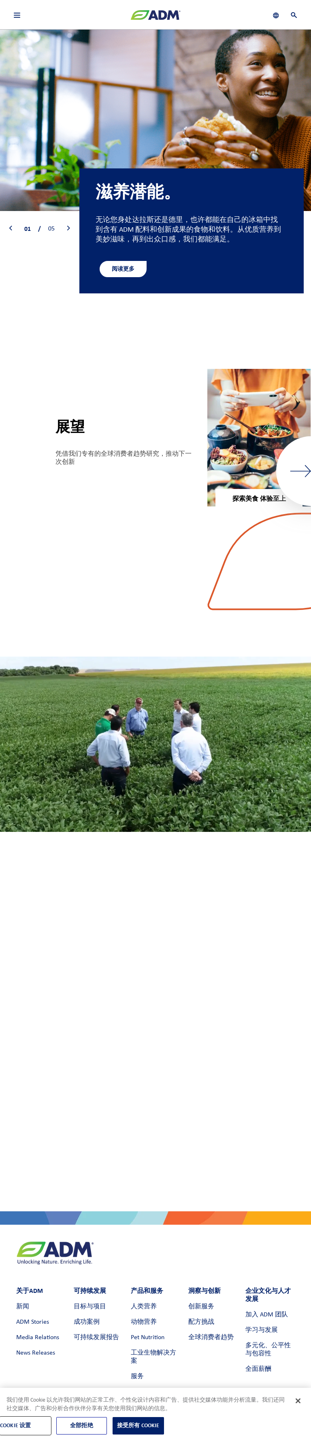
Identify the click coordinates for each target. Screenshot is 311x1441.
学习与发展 (261, 1330)
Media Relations (37, 1337)
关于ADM (29, 1291)
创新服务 (201, 1306)
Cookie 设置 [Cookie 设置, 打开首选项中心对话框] (15, 1425)
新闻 (22, 1306)
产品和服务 (147, 1291)
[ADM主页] (155, 18)
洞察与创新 (204, 1291)
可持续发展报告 (96, 1337)
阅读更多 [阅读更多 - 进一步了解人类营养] (123, 268)
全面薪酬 (258, 1369)
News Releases (35, 1353)
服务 (137, 1376)
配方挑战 (201, 1322)
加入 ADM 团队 (266, 1315)
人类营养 (144, 1306)
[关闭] (298, 1401)
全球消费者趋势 (211, 1337)
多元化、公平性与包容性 (268, 1349)
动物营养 (144, 1322)
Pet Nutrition (147, 1337)
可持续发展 (90, 1291)
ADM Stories (32, 1322)
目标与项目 (90, 1306)
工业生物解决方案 (153, 1357)
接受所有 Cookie (138, 1425)
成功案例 (87, 1322)
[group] (259, 437)
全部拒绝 (81, 1425)
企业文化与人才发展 (268, 1295)
